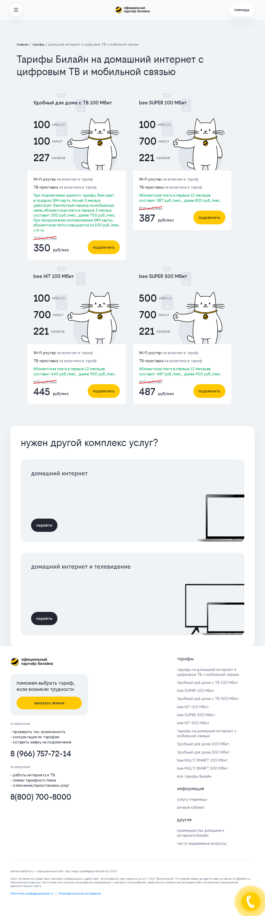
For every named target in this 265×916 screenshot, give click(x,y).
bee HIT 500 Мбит (193, 723)
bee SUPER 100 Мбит (163, 102)
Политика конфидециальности (32, 893)
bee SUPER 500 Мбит (163, 276)
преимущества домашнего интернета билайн (200, 833)
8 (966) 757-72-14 (40, 753)
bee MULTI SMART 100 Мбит (202, 760)
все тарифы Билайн (194, 776)
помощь (241, 10)
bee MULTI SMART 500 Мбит (202, 768)
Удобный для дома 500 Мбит (203, 752)
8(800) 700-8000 (40, 797)
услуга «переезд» (192, 799)
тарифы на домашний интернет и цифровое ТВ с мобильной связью (208, 672)
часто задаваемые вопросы (201, 843)
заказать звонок (49, 703)
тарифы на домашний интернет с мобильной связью (206, 733)
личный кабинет (191, 807)
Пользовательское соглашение (79, 893)
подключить (104, 247)
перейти (44, 525)
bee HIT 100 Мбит (53, 276)
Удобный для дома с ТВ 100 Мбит (72, 102)
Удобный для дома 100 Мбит (203, 744)
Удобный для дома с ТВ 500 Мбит (208, 698)
